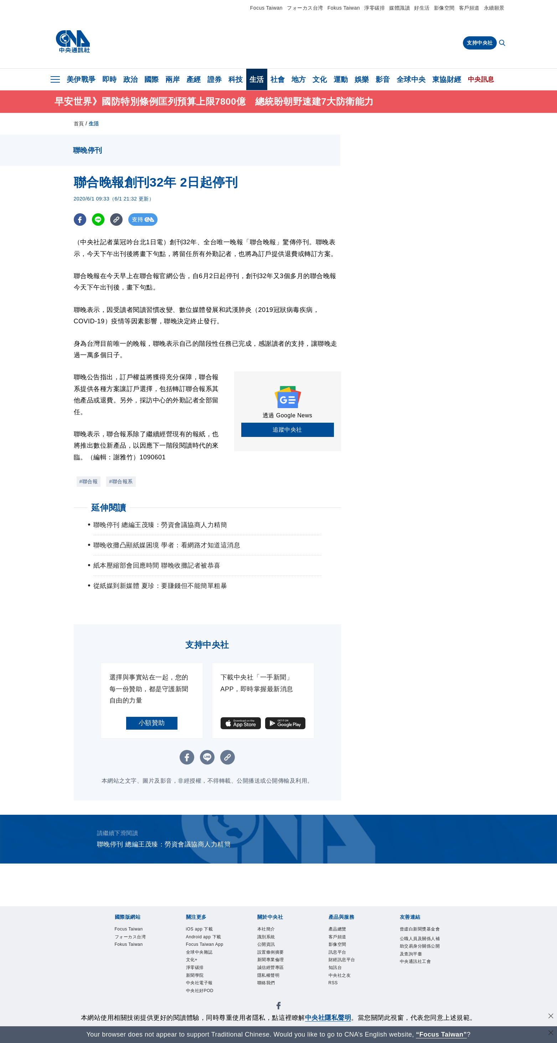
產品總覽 (340, 930)
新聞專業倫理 (275, 966)
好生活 (422, 7)
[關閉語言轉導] (550, 1033)
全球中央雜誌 (203, 975)
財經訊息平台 (346, 966)
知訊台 (337, 975)
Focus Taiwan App (204, 961)
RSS (335, 993)
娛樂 (362, 79)
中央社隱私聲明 (328, 1017)
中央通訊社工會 (420, 985)
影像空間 (444, 7)
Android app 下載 (206, 943)
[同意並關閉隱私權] (550, 1017)
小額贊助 (152, 722)
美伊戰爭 (81, 79)
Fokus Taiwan (344, 7)
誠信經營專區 (275, 975)
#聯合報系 (121, 481)
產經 (193, 79)
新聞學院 (198, 1002)
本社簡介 (269, 930)
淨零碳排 (374, 7)
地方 (299, 79)
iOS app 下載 (203, 930)
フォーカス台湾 (305, 7)
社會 (277, 79)
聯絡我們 (269, 993)
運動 (341, 79)
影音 (383, 79)
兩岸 (172, 79)
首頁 (79, 123)
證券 (214, 79)
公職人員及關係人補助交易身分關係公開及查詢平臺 (420, 962)
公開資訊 (269, 948)
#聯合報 (88, 481)
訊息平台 (340, 957)
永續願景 (494, 7)
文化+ (193, 984)
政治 (130, 79)
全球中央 (411, 79)
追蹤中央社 (287, 430)
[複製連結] (116, 219)
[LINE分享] (98, 219)
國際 (151, 79)
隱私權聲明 (272, 984)
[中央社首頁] (73, 42)
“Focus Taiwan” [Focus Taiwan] (441, 1034)
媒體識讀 (399, 7)
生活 (256, 79)
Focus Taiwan (266, 7)
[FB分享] (80, 219)
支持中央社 (480, 43)
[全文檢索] (503, 43)
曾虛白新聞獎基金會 (420, 934)
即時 (109, 79)
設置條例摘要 (275, 957)
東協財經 (446, 79)
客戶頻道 (469, 7)
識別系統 (269, 939)
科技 (235, 79)
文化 (320, 79)
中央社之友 (343, 984)
